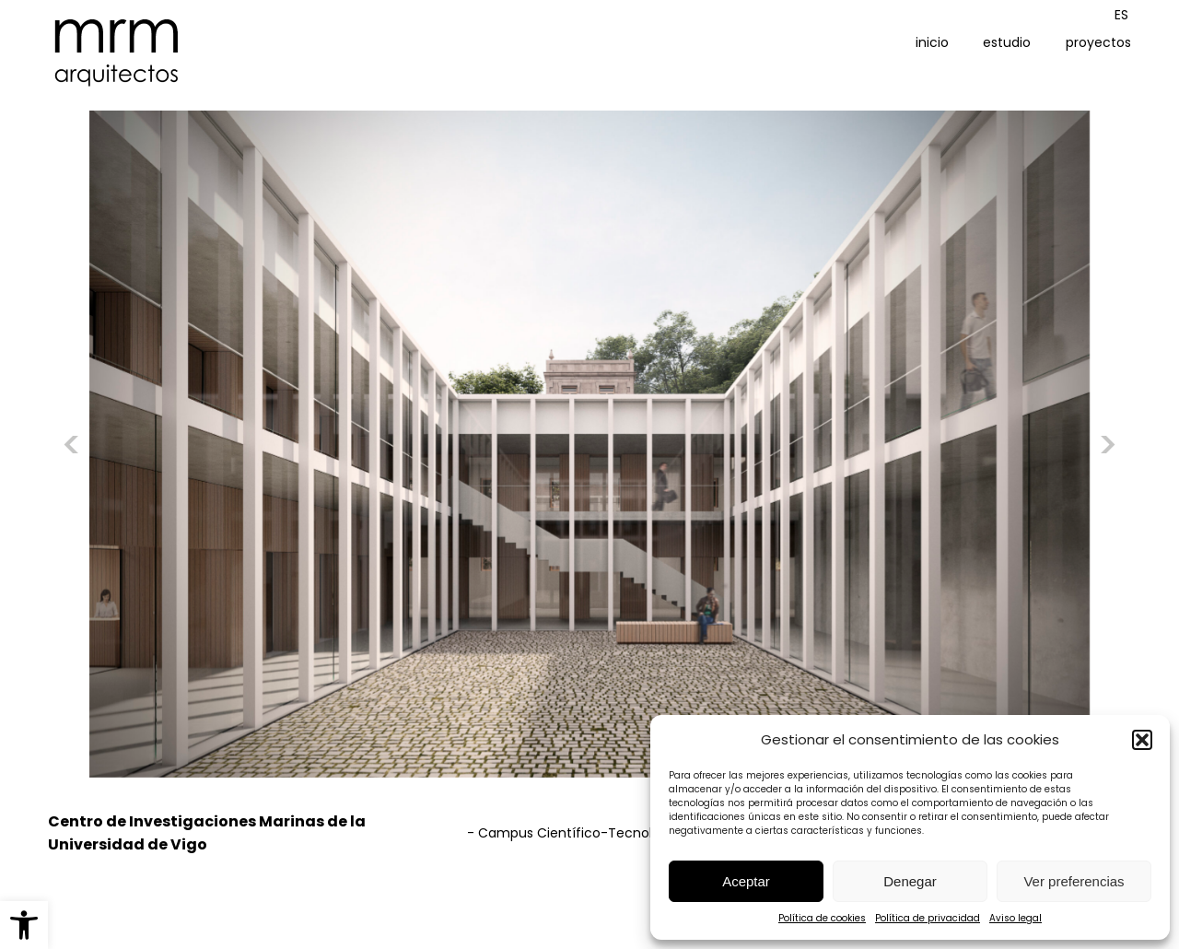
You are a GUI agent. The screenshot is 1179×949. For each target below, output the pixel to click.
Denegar (910, 881)
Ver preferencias (1073, 881)
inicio (932, 42)
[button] (24, 925)
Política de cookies (822, 918)
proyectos (1098, 42)
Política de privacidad (927, 918)
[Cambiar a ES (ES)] (1121, 15)
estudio (1007, 42)
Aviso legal (1015, 918)
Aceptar (746, 881)
